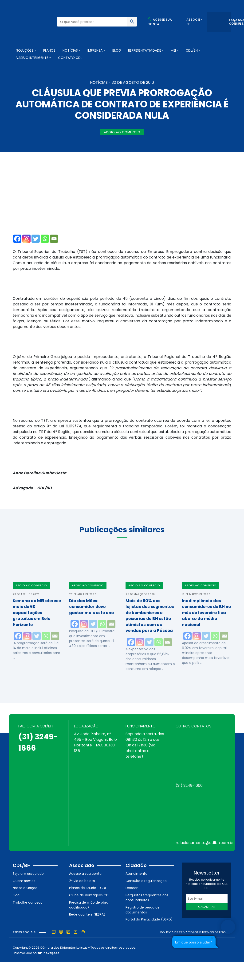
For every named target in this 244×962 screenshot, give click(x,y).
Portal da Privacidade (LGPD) (149, 918)
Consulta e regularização (146, 880)
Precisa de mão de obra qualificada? (88, 904)
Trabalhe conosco (28, 901)
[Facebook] (17, 238)
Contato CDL (70, 57)
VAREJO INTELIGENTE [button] (32, 57)
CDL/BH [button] (192, 50)
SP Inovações (48, 952)
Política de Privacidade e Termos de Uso (193, 932)
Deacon (132, 887)
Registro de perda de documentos (143, 909)
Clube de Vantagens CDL (89, 894)
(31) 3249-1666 (189, 785)
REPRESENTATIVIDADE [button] (144, 50)
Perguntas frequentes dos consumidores (147, 897)
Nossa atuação (25, 887)
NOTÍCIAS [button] (70, 50)
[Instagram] (26, 238)
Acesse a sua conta (85, 873)
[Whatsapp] (45, 238)
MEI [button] (173, 50)
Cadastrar (206, 906)
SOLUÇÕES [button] (24, 50)
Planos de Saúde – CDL (87, 887)
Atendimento (136, 873)
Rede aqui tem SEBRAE (87, 914)
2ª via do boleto (82, 880)
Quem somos (24, 880)
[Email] (54, 238)
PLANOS (49, 50)
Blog (116, 50)
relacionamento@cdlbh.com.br (205, 842)
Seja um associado (28, 873)
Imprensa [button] (94, 50)
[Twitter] (35, 238)
